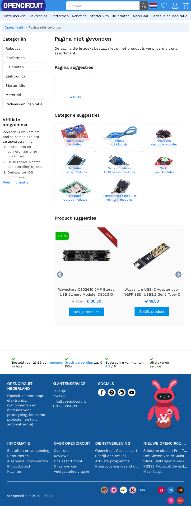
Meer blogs (153, 471)
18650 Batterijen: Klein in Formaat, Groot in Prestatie (165, 461)
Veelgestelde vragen (71, 471)
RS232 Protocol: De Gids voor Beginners (165, 466)
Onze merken (14, 16)
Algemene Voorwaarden (27, 461)
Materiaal (140, 16)
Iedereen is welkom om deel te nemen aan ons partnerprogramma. (21, 136)
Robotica (79, 16)
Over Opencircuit (72, 443)
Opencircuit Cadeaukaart (116, 450)
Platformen (60, 16)
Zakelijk (59, 391)
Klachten (14, 471)
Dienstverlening (112, 443)
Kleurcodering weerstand (117, 466)
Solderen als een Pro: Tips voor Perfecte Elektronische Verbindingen (165, 450)
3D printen (121, 16)
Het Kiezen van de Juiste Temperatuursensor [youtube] (165, 456)
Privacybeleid (18, 466)
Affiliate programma (112, 461)
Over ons (61, 450)
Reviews (61, 456)
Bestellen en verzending (28, 450)
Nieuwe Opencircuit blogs (165, 443)
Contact (59, 396)
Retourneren (18, 456)
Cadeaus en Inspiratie (169, 16)
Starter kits (99, 16)
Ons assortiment (68, 461)
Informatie (18, 443)
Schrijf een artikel (110, 456)
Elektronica (38, 16)
